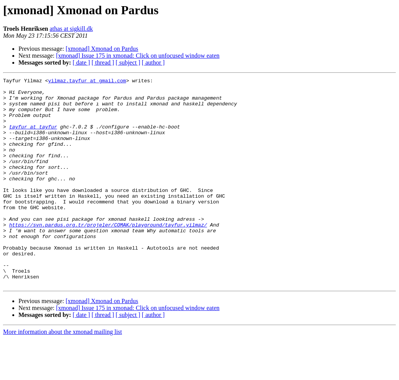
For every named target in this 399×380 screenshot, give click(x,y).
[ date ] (81, 62)
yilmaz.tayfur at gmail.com (87, 81)
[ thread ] (102, 62)
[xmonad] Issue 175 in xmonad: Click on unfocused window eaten (137, 55)
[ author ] (153, 62)
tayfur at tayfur (33, 136)
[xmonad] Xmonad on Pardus (102, 48)
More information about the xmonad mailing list (62, 373)
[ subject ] (128, 62)
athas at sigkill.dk (71, 28)
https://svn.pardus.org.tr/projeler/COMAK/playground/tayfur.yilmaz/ (108, 254)
